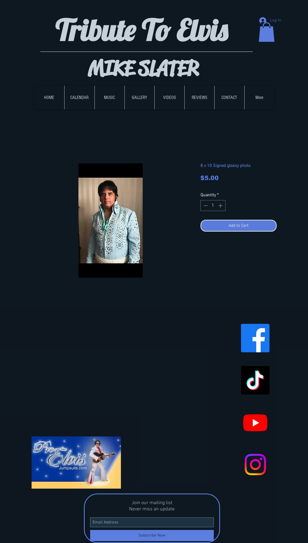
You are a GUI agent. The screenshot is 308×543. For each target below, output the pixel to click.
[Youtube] (255, 422)
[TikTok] (255, 380)
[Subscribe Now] (152, 535)
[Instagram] (255, 464)
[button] (266, 32)
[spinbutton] (213, 205)
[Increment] (221, 205)
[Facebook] (255, 338)
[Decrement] (205, 205)
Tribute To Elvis (144, 30)
